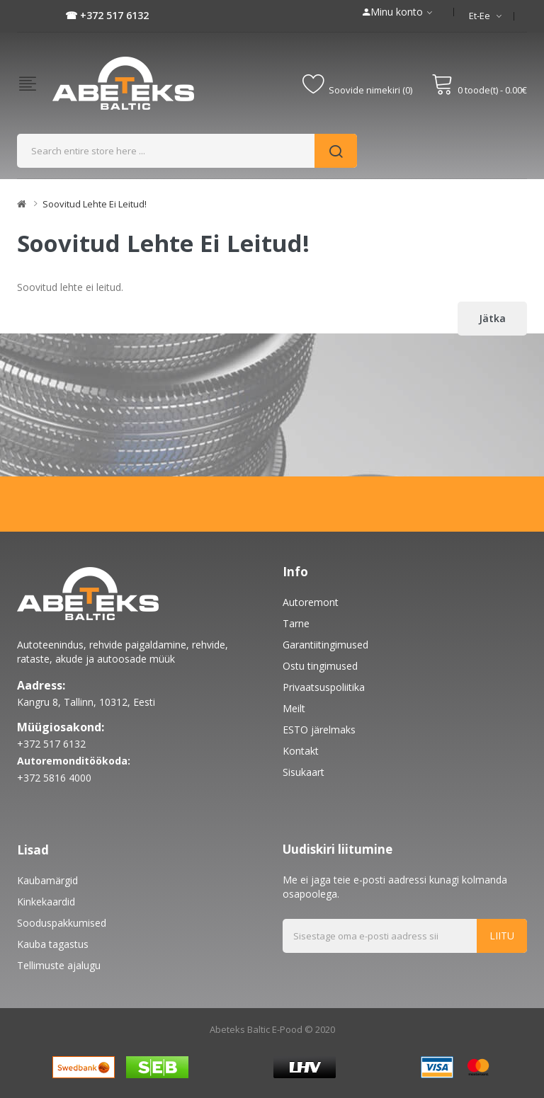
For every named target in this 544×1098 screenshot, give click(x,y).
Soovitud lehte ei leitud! (94, 204)
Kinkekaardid (46, 901)
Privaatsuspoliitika (324, 687)
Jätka (492, 318)
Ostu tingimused (320, 666)
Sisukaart (303, 772)
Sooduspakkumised (61, 923)
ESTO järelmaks (319, 729)
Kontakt (301, 750)
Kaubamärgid (47, 880)
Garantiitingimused (325, 644)
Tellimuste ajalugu (59, 965)
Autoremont (311, 602)
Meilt (294, 708)
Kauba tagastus (53, 944)
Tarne (296, 623)
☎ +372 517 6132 (107, 15)
